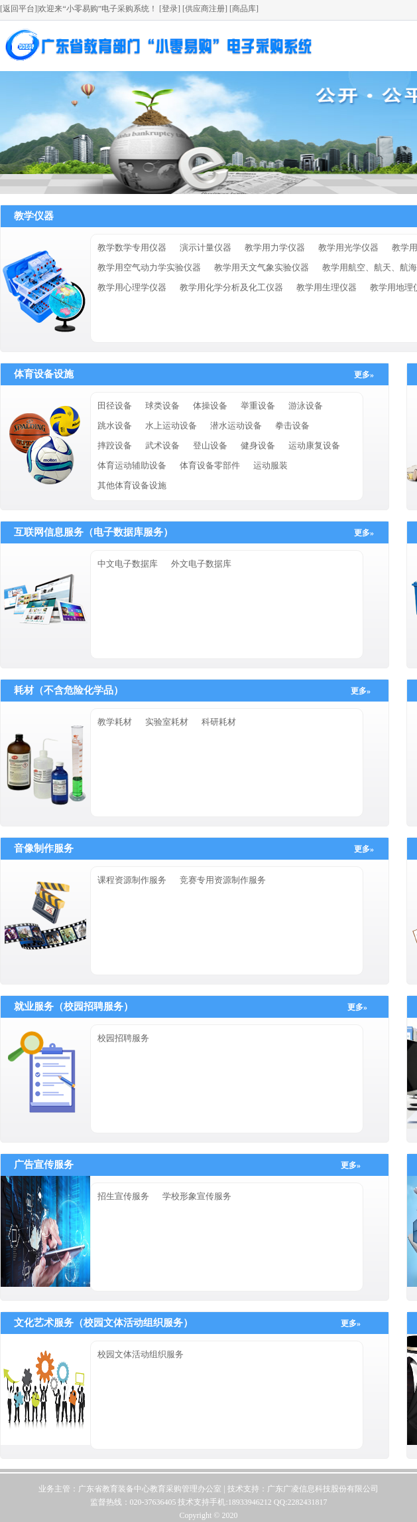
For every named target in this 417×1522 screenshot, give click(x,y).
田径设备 (114, 406)
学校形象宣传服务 (196, 1196)
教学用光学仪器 (348, 247)
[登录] (168, 8)
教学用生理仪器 (326, 287)
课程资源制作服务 (131, 880)
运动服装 (270, 465)
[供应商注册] (204, 8)
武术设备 (162, 445)
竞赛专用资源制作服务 (223, 880)
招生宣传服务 (123, 1196)
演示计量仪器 (205, 247)
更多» (364, 374)
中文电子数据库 (127, 564)
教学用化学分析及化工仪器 (231, 287)
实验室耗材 (166, 722)
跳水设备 (114, 425)
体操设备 (210, 406)
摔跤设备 (114, 445)
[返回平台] (18, 8)
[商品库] (244, 8)
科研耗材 (219, 722)
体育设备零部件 (210, 465)
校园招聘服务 (123, 1038)
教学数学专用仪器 (131, 247)
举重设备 (258, 406)
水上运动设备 (171, 425)
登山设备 (210, 445)
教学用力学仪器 (275, 247)
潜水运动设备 (236, 425)
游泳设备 (305, 406)
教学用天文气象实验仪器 (261, 267)
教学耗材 (114, 722)
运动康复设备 (314, 445)
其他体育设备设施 (131, 485)
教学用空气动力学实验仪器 (149, 267)
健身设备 (258, 445)
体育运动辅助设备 (131, 465)
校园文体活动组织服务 (140, 1354)
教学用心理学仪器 (131, 287)
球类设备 (162, 406)
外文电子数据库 (201, 564)
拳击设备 (292, 425)
